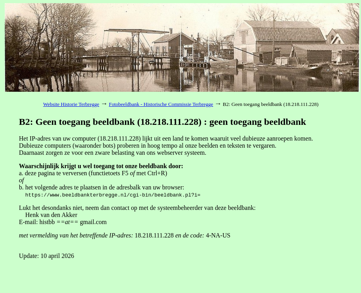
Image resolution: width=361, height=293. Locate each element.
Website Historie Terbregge (71, 104)
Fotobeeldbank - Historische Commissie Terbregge (161, 104)
